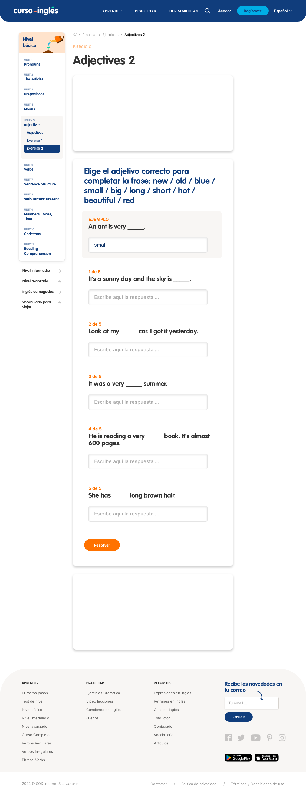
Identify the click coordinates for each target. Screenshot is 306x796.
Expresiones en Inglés (172, 693)
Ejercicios (111, 34)
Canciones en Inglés (103, 709)
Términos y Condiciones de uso (257, 784)
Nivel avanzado (34, 726)
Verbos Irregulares (37, 751)
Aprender (30, 683)
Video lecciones (99, 701)
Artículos (161, 743)
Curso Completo (36, 735)
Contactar (158, 784)
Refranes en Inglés (170, 701)
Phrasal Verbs (33, 760)
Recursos (162, 683)
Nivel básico (32, 709)
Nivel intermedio (35, 718)
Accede (225, 11)
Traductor (162, 718)
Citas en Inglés (166, 709)
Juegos (92, 718)
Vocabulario (163, 735)
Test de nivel (32, 701)
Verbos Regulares (37, 743)
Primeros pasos (35, 693)
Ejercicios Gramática (103, 693)
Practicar (95, 683)
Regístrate (253, 11)
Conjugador (164, 726)
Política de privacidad (198, 784)
